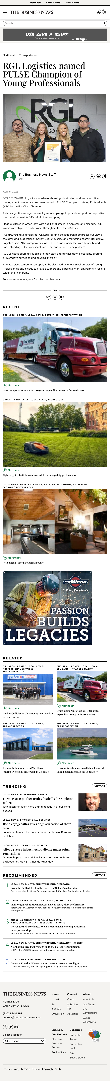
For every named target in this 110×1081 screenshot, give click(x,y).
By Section (58, 1013)
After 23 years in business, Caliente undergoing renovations (36, 851)
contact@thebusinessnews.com (22, 1017)
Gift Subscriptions (78, 1055)
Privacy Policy (11, 1069)
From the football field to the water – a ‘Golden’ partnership (44, 887)
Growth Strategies (16, 400)
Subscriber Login (76, 1046)
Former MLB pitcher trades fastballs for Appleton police (38, 800)
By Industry (56, 1006)
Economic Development (18, 487)
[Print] (98, 176)
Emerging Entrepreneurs (27, 920)
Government (28, 794)
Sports (43, 794)
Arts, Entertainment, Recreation (66, 484)
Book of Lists (59, 1052)
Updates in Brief (31, 484)
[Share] (92, 176)
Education (52, 315)
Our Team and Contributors (90, 1008)
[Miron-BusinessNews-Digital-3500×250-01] (47, 644)
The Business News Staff (37, 175)
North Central (53, 2)
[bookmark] (104, 176)
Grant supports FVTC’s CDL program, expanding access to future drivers (43, 390)
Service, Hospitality (33, 845)
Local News (35, 315)
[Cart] (104, 11)
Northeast (35, 2)
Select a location (12, 1034)
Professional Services (18, 669)
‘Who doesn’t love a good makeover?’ (23, 562)
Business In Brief (14, 315)
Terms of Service (31, 1069)
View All (98, 786)
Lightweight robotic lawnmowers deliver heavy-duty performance (40, 475)
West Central (73, 2)
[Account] (98, 11)
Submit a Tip (72, 1006)
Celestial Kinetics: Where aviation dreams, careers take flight (45, 963)
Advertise (72, 1013)
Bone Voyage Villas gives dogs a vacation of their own (37, 826)
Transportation (28, 55)
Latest (55, 999)
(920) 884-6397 (12, 1013)
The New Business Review (57, 1043)
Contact (71, 999)
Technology (56, 400)
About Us (88, 999)
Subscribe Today (75, 1037)
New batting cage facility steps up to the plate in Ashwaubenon (45, 946)
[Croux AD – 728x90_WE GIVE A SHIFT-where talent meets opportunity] (55, 35)
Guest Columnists (89, 1019)
